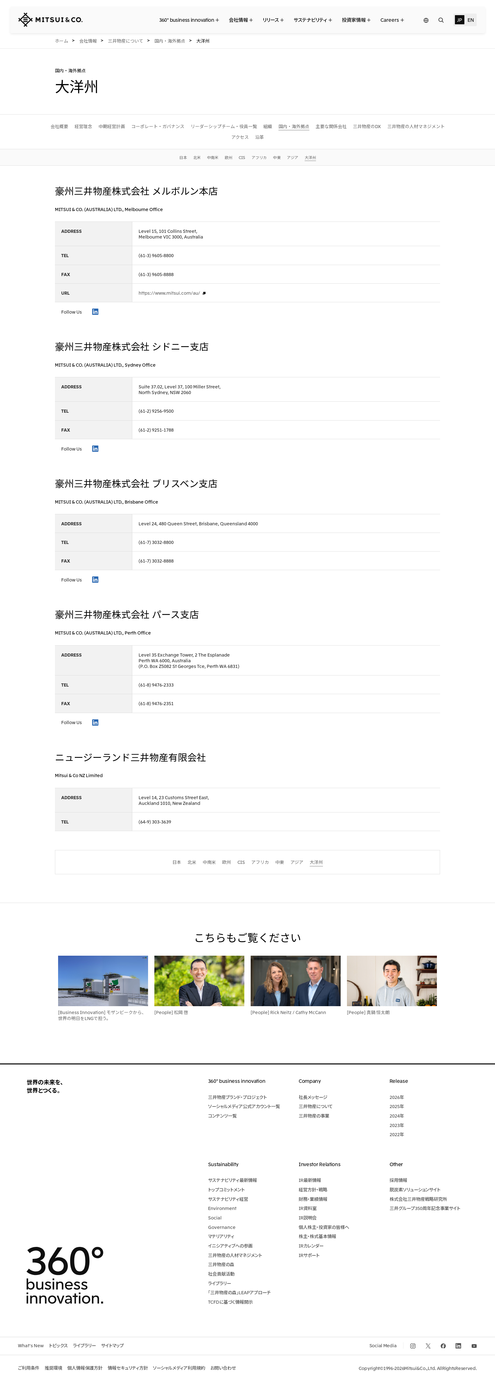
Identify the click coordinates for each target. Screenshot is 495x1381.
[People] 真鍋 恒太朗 (368, 1012)
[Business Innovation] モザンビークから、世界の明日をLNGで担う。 (102, 1015)
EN (471, 19)
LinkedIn (95, 312)
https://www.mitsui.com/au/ (169, 293)
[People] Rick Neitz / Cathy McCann (288, 1012)
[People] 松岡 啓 (171, 1012)
